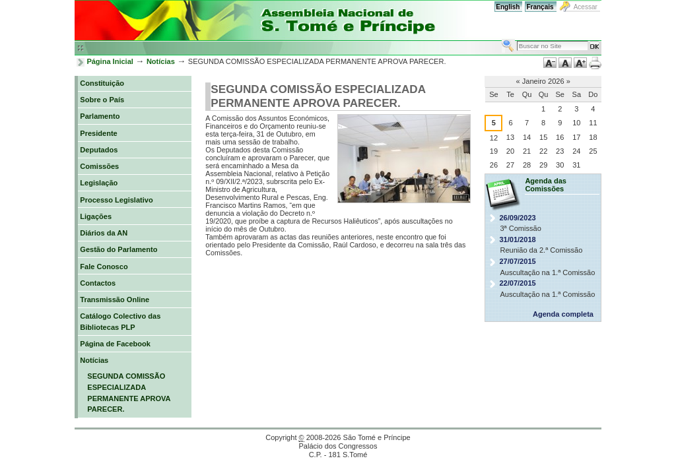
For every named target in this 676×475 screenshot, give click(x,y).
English (508, 7)
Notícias (161, 61)
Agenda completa (563, 314)
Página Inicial (109, 61)
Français (539, 7)
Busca (501, 38)
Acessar (585, 7)
